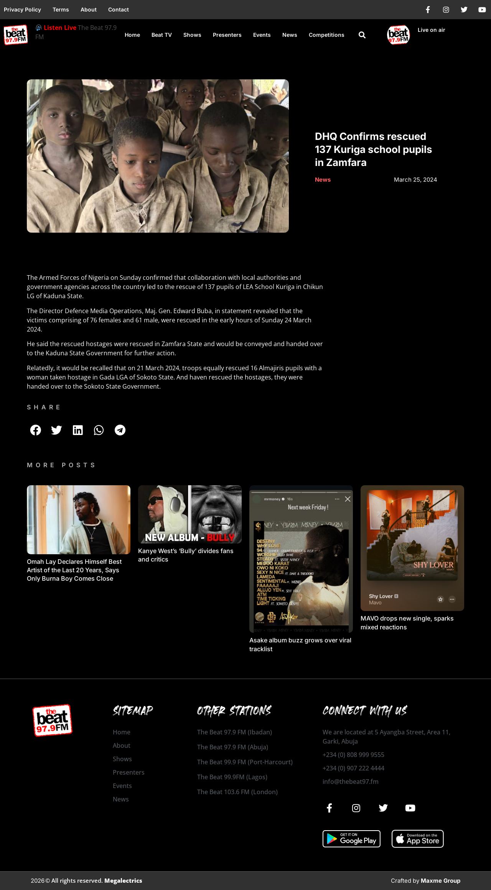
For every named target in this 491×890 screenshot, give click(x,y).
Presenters (227, 34)
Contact (118, 9)
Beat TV (162, 34)
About (89, 9)
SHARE (45, 407)
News (289, 34)
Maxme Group (440, 880)
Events (262, 34)
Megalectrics (123, 880)
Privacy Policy (22, 9)
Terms (61, 9)
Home (132, 34)
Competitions (326, 34)
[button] (362, 35)
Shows (192, 34)
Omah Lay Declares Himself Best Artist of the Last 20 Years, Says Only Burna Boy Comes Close (74, 570)
